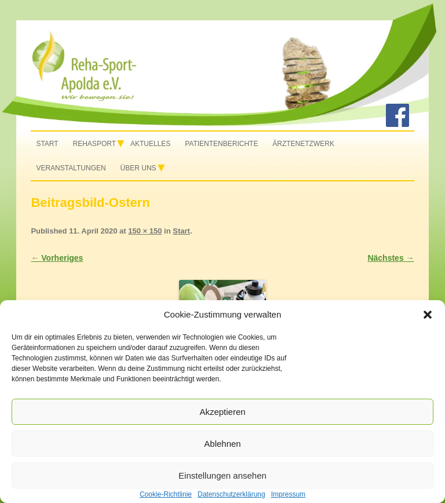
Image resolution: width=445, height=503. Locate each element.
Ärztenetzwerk (303, 144)
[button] (427, 314)
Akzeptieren (222, 412)
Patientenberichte (221, 144)
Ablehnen (222, 444)
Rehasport (94, 144)
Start (47, 144)
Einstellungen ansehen (222, 475)
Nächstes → (390, 258)
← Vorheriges (57, 258)
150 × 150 (145, 231)
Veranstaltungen (70, 168)
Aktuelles (150, 144)
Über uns (138, 168)
